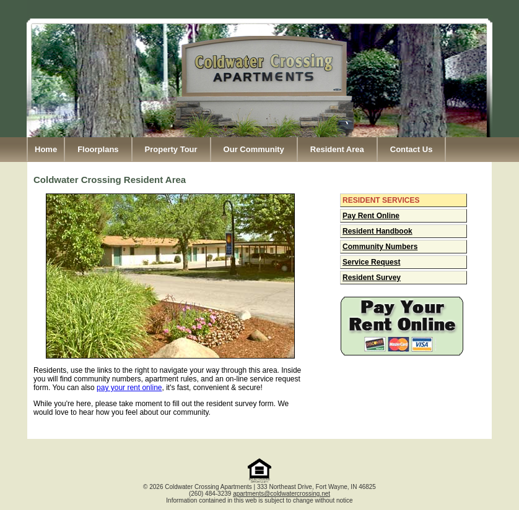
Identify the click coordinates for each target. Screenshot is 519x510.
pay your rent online (129, 387)
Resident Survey (371, 277)
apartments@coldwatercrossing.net (281, 493)
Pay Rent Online (370, 215)
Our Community (254, 149)
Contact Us (411, 149)
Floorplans (97, 149)
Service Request (371, 262)
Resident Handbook (377, 231)
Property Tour (171, 149)
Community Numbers (379, 246)
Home (46, 149)
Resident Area (337, 149)
